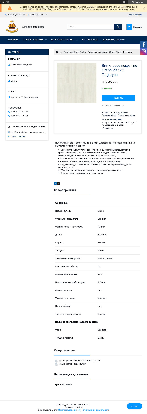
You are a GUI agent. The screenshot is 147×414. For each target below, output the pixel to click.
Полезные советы (62, 40)
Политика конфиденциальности (95, 410)
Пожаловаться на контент (69, 410)
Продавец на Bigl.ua (73, 407)
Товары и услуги (33, 40)
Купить (118, 98)
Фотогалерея (90, 40)
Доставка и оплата (114, 40)
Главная (13, 40)
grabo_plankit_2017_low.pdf (72, 364)
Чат (134, 406)
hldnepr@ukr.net (18, 136)
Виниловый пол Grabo (75, 52)
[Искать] (118, 27)
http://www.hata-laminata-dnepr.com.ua (28, 132)
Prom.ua (86, 405)
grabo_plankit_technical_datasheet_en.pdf (79, 360)
